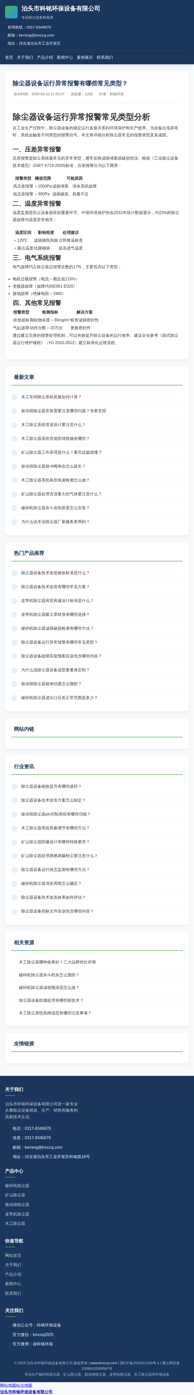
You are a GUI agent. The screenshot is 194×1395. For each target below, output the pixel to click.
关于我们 (25, 57)
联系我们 (105, 57)
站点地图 (24, 1385)
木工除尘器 (15, 1223)
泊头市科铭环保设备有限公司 (26, 1392)
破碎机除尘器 (17, 1186)
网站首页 (13, 1255)
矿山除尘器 (15, 1195)
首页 (9, 57)
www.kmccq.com (104, 1363)
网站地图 (8, 1385)
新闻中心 (65, 57)
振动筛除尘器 (17, 1204)
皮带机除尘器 (17, 1214)
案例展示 (85, 57)
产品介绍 (45, 57)
